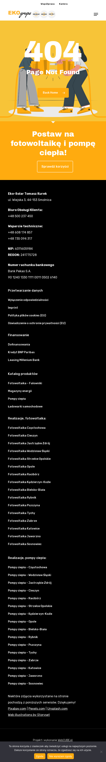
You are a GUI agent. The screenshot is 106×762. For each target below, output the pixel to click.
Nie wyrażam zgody (60, 756)
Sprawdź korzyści (55, 166)
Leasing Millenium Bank (24, 360)
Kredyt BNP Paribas (21, 352)
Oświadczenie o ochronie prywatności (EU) (37, 323)
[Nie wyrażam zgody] (101, 752)
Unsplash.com (57, 708)
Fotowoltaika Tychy (21, 513)
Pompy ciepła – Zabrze (23, 660)
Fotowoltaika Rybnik (22, 497)
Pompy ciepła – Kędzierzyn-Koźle (30, 614)
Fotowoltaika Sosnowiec (24, 544)
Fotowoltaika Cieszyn (23, 435)
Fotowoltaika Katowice (24, 528)
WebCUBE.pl (65, 740)
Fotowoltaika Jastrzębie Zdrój (29, 443)
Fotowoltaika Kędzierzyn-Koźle (29, 482)
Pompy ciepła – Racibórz (24, 598)
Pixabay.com (17, 708)
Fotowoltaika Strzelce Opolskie (29, 459)
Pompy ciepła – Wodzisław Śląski (29, 575)
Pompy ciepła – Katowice (24, 668)
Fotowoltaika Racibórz (23, 474)
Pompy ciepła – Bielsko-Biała (27, 629)
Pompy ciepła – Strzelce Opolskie (30, 606)
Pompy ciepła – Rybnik (23, 637)
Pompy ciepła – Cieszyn (23, 590)
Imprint (13, 307)
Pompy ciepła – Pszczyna (24, 645)
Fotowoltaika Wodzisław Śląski (29, 451)
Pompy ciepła (17, 398)
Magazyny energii (20, 391)
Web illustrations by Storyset (29, 715)
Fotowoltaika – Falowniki (25, 383)
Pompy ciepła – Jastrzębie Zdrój (30, 583)
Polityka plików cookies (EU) (27, 315)
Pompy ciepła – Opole (22, 621)
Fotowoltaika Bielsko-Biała (26, 490)
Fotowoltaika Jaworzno (24, 536)
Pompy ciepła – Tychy (22, 652)
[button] (96, 14)
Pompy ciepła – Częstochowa (27, 567)
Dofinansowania (19, 344)
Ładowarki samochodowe (25, 406)
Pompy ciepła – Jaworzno (25, 676)
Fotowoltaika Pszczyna (24, 505)
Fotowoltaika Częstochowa (27, 428)
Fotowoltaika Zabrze (22, 521)
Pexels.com (36, 708)
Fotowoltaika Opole (21, 466)
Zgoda (39, 756)
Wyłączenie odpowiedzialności (28, 300)
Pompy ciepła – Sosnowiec (25, 683)
